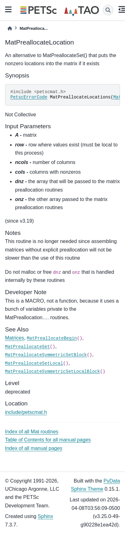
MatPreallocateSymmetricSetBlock (46, 354)
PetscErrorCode (28, 97)
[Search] (108, 10)
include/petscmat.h (26, 412)
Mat (117, 97)
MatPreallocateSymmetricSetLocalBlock (52, 371)
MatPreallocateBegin (52, 338)
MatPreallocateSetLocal (34, 363)
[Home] (10, 28)
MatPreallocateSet (27, 346)
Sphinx (45, 516)
